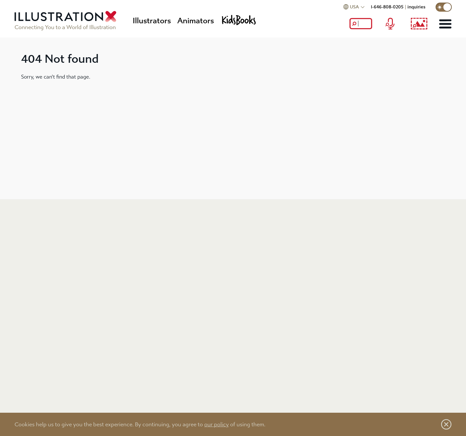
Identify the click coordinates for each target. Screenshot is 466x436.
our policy (216, 424)
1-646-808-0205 (387, 7)
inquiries (416, 7)
